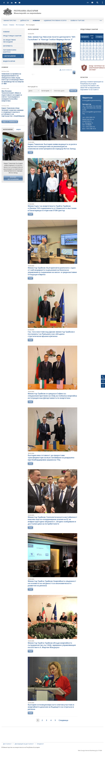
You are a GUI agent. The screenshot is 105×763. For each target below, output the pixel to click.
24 (82, 55)
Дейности (24, 20)
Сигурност (40, 752)
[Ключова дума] (61, 99)
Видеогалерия (9, 61)
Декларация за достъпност (24, 752)
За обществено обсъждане (9, 41)
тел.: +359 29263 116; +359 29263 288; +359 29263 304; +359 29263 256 (91, 108)
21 (95, 52)
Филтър (73, 99)
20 (92, 52)
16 (101, 49)
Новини (36, 20)
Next (22, 140)
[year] (91, 36)
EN (88, 2)
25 (85, 55)
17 (82, 52)
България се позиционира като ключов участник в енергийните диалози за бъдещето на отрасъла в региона (51, 715)
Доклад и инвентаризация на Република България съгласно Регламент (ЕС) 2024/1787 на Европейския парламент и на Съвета (91, 85)
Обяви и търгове (77, 20)
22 (98, 52)
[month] (92, 38)
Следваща (63, 729)
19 (88, 52)
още (30, 161)
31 (82, 58)
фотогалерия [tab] (8, 129)
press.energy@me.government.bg (91, 113)
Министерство (10, 20)
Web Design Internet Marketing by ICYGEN (90, 759)
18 (85, 52)
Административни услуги (55, 20)
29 (98, 55)
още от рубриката (9, 122)
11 (85, 49)
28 (95, 55)
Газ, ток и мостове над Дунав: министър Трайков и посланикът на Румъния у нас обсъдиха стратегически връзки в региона (51, 342)
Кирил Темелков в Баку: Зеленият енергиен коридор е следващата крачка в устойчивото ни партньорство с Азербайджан (13, 112)
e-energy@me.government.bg (91, 100)
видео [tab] (18, 129)
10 (82, 49)
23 (101, 52)
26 (88, 55)
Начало (5, 25)
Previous (4, 140)
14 (95, 49)
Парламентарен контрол (9, 51)
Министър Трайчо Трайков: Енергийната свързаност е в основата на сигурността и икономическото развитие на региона (52, 592)
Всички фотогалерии (13, 178)
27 (92, 55)
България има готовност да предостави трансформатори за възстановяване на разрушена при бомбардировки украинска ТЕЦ (51, 466)
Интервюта (8, 46)
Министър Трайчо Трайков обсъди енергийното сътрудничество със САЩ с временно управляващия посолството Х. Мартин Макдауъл (52, 653)
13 (92, 49)
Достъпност (7, 752)
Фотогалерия (20, 25)
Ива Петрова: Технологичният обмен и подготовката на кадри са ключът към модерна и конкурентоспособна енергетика (12, 96)
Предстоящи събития (12, 36)
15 (98, 49)
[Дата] (34, 99)
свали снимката (66, 70)
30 (101, 55)
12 (88, 49)
